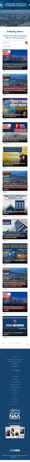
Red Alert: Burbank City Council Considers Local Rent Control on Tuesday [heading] (13, 308)
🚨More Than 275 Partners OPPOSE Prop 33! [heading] (14, 212)
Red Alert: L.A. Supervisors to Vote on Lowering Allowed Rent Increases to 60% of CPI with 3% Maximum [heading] (15, 66)
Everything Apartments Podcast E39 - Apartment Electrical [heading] (15, 115)
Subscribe (15, 398)
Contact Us (15, 379)
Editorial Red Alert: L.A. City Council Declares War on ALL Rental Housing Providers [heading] (15, 90)
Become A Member (15, 382)
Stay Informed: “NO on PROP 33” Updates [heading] (14, 333)
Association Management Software (15, 451)
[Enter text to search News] (13, 42)
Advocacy (15, 390)
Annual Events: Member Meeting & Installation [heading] (14, 261)
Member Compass (15, 387)
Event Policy (15, 401)
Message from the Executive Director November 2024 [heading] (15, 164)
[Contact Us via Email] (18, 370)
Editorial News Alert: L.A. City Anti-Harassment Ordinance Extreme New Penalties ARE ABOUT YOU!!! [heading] (15, 284)
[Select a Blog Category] (15, 46)
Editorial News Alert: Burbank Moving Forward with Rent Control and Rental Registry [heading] (15, 187)
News (15, 395)
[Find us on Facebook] (11, 370)
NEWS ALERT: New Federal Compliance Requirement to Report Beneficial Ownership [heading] (14, 236)
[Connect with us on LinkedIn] (15, 370)
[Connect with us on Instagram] (16, 370)
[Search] (26, 42)
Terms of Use (15, 404)
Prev (2, 343)
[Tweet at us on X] (13, 370)
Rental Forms (15, 393)
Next (27, 343)
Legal (18, 457)
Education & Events (15, 384)
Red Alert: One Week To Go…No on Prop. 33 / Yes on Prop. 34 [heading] (14, 139)
